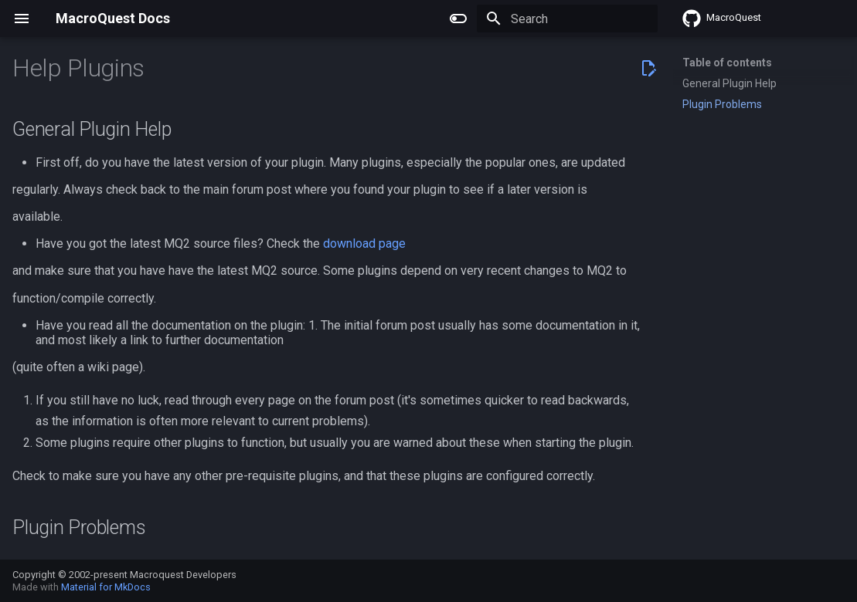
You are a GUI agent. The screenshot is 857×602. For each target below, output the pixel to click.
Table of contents (727, 62)
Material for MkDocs (106, 587)
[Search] (567, 18)
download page (364, 243)
